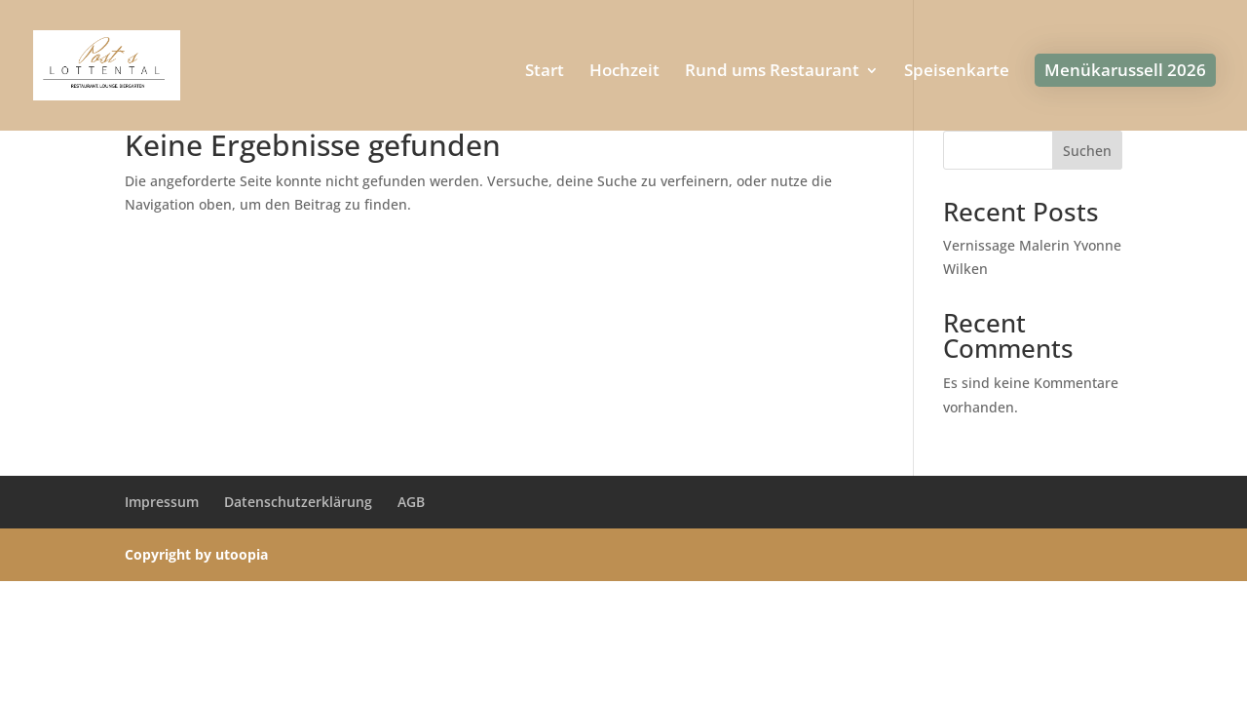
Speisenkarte (956, 72)
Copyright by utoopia (196, 554)
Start (544, 72)
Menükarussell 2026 (1125, 69)
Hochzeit (624, 72)
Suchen (1087, 150)
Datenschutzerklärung (298, 501)
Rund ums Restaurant (772, 72)
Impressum (162, 501)
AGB (411, 501)
